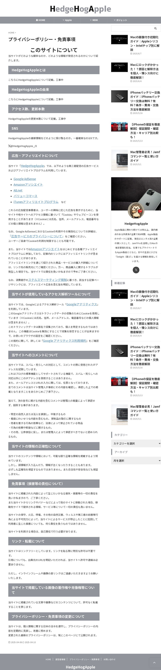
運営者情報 (60, 652)
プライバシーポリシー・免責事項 (84, 652)
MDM (94, 20)
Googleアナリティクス (79, 298)
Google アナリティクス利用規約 (61, 334)
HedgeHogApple (31, 165)
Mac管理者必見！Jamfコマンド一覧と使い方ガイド (145, 130)
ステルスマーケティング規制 (44, 274)
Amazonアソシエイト (26, 183)
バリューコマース (23, 193)
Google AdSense (23, 178)
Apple (67, 20)
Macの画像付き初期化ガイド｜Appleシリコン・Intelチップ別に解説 (145, 40)
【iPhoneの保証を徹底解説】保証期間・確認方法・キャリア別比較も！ (145, 109)
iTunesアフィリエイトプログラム (32, 198)
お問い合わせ (109, 652)
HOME (40, 20)
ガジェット (120, 20)
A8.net (17, 188)
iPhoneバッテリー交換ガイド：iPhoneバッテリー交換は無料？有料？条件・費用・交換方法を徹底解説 (145, 86)
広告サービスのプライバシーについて (32, 231)
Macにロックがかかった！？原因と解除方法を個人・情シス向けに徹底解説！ (145, 62)
